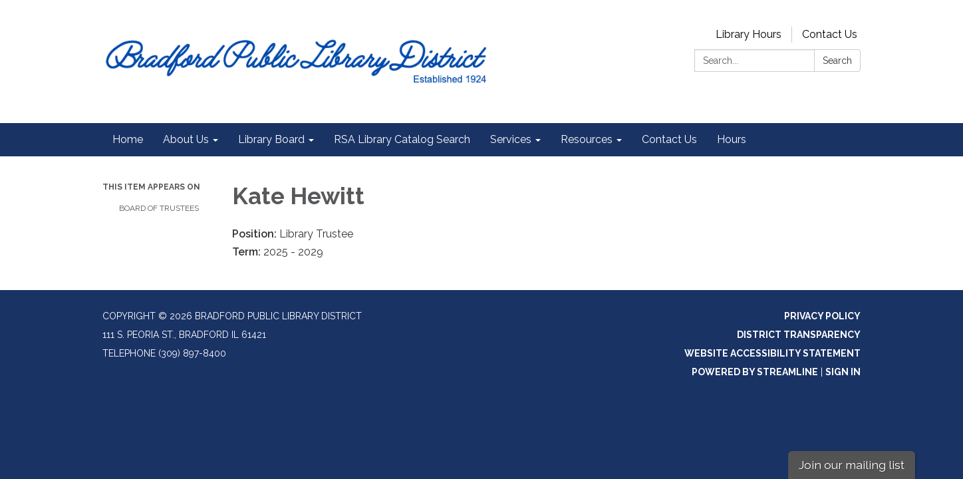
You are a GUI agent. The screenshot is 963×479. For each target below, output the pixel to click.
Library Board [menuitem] (271, 139)
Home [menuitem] (127, 139)
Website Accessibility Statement (772, 353)
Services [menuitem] (510, 139)
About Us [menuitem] (186, 139)
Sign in (843, 372)
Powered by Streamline (755, 372)
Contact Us (829, 34)
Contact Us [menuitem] (669, 139)
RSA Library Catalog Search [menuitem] (402, 139)
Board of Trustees (159, 208)
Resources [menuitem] (587, 139)
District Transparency (799, 334)
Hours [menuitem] (731, 139)
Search (837, 60)
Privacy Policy (822, 316)
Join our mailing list (851, 465)
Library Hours (748, 34)
